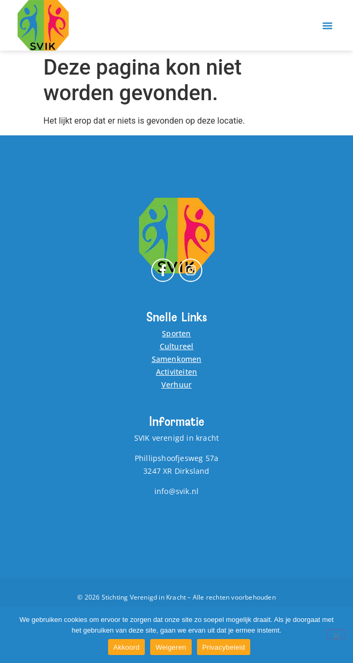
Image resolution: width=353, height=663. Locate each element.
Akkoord (126, 647)
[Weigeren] (336, 634)
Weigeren (170, 647)
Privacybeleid (223, 647)
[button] (327, 26)
